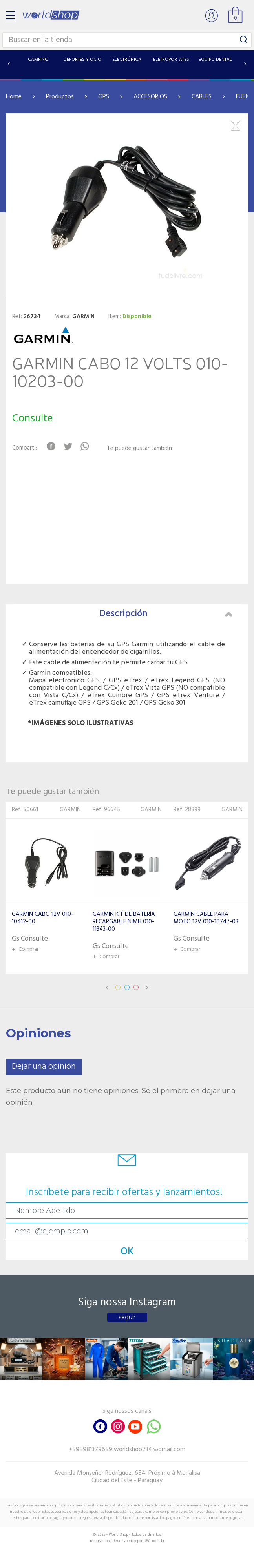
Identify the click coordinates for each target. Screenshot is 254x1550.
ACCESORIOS (150, 97)
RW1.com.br (154, 1540)
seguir (127, 1317)
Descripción (166, 613)
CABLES (202, 97)
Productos (60, 97)
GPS (103, 97)
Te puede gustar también (139, 448)
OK (127, 1252)
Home (14, 97)
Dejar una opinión (44, 1066)
